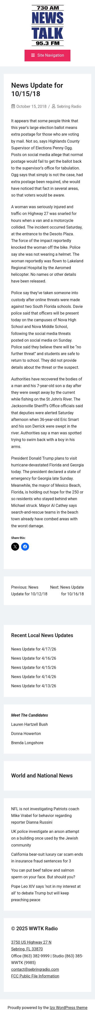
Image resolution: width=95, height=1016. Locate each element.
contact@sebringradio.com (35, 969)
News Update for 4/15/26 (33, 667)
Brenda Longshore (27, 742)
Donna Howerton (26, 733)
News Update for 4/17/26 (33, 649)
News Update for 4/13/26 (33, 686)
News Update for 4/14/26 (33, 676)
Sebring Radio (69, 106)
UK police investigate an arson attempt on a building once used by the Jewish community (45, 838)
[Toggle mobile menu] (48, 55)
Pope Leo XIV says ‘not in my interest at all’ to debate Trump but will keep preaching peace (46, 893)
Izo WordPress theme (69, 1007)
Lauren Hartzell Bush (29, 724)
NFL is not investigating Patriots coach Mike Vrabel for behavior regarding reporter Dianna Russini (45, 816)
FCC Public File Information (35, 976)
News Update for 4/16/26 (33, 658)
